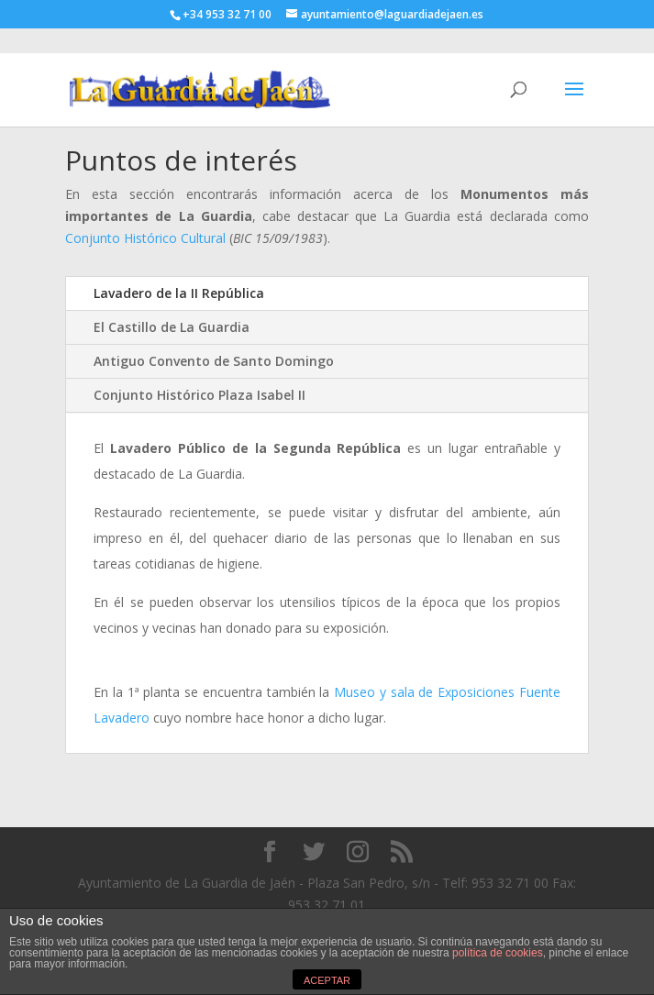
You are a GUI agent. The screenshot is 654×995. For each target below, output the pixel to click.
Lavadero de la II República (179, 293)
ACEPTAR (327, 980)
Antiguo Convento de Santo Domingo (214, 361)
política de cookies (497, 952)
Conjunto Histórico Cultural (145, 238)
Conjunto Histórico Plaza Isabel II (199, 395)
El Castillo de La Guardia (171, 327)
